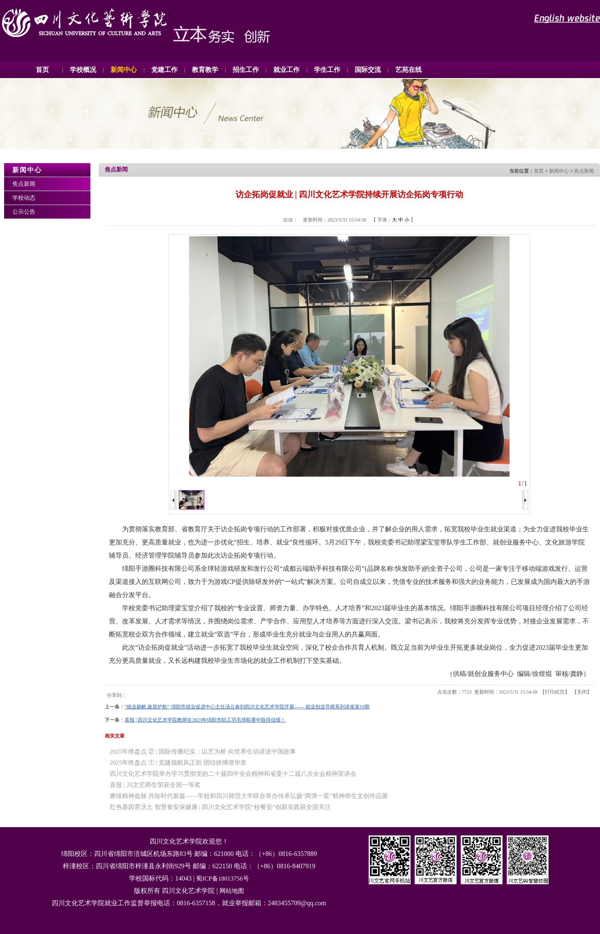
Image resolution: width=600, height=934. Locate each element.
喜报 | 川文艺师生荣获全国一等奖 (155, 785)
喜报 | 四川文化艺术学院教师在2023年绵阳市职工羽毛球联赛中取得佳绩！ (205, 720)
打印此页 (555, 692)
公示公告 (23, 212)
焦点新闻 (23, 184)
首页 (42, 69)
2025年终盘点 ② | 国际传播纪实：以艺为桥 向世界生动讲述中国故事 (203, 751)
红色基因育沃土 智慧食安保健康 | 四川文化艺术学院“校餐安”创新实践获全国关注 (220, 807)
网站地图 (231, 891)
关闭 (582, 692)
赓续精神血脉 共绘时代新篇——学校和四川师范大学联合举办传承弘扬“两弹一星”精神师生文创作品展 (249, 796)
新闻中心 (559, 171)
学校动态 (23, 198)
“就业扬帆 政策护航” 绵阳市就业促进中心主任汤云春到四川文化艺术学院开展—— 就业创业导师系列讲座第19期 (247, 707)
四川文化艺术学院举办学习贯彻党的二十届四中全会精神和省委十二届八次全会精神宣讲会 (233, 773)
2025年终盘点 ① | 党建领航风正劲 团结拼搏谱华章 (178, 762)
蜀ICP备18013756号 (222, 878)
